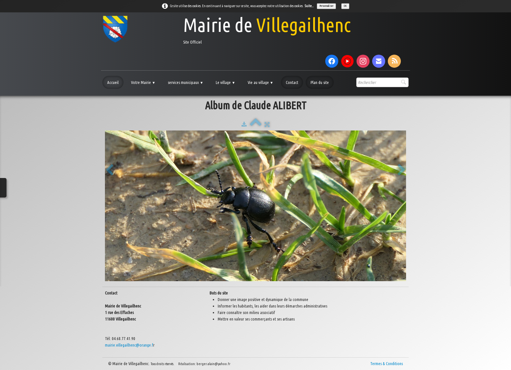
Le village (225, 82)
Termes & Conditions (386, 363)
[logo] (226, 29)
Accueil (113, 82)
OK (345, 5)
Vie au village (260, 82)
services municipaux (185, 82)
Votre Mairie (143, 82)
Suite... (309, 6)
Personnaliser (326, 5)
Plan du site (320, 82)
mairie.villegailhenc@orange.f (129, 345)
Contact (292, 82)
